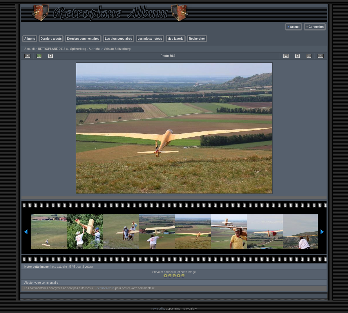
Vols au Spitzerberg (117, 48)
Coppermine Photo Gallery (181, 308)
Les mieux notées (150, 38)
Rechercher (197, 38)
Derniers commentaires (83, 38)
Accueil (295, 26)
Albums (29, 38)
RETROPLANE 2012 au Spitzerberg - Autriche (69, 48)
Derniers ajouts (51, 38)
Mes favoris (176, 38)
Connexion (316, 26)
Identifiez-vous (105, 288)
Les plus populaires (118, 38)
